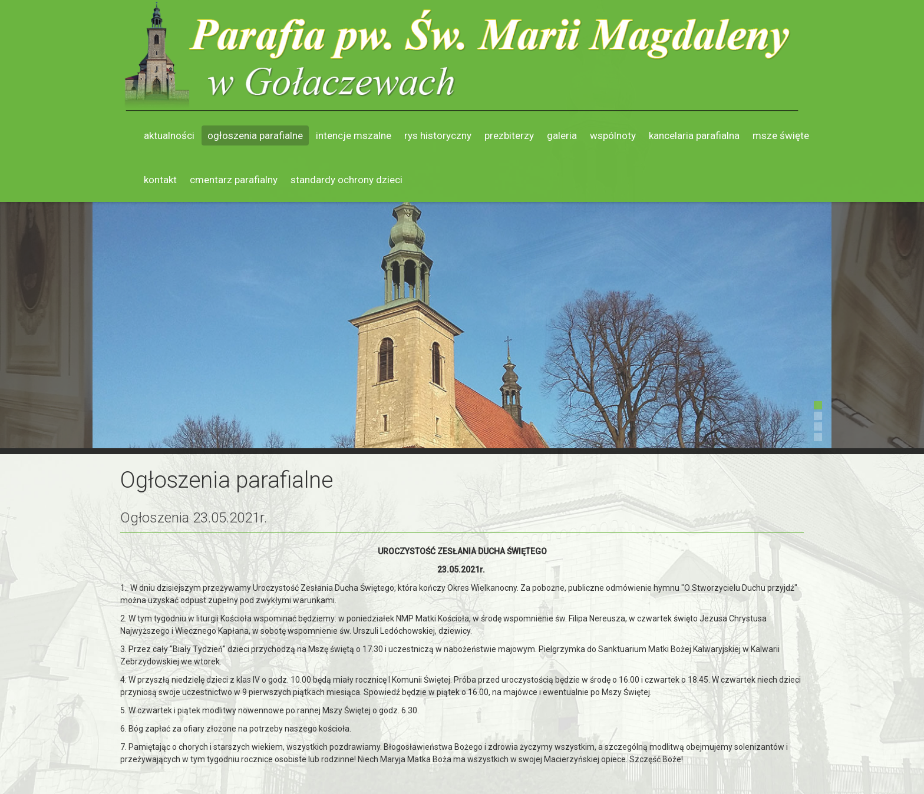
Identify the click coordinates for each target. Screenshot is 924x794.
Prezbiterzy (509, 135)
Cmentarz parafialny (234, 180)
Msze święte (781, 135)
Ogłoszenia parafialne (255, 135)
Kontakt (160, 180)
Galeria (562, 135)
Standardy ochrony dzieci (346, 180)
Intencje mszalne (353, 135)
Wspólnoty (613, 135)
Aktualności (169, 135)
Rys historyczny (437, 135)
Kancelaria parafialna (694, 135)
